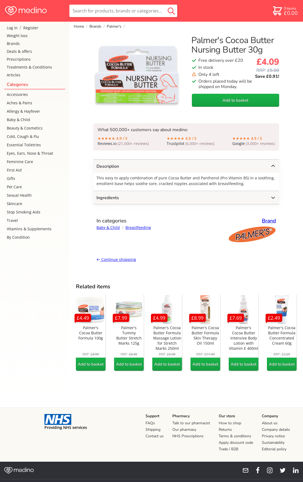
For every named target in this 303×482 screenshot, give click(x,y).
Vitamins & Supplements (29, 228)
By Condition (18, 237)
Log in (12, 27)
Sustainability (273, 442)
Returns (225, 429)
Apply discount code (236, 442)
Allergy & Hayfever (23, 111)
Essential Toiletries (24, 144)
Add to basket (235, 100)
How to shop (230, 423)
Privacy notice (273, 436)
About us (270, 423)
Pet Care (14, 186)
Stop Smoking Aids (23, 212)
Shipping (153, 429)
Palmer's (114, 26)
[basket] (285, 11)
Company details (276, 429)
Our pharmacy (184, 429)
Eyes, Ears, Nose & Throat (30, 153)
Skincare (14, 203)
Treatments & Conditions (29, 67)
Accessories (17, 94)
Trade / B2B (228, 449)
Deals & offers (19, 51)
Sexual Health (19, 195)
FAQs (150, 423)
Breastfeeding (138, 227)
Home (79, 26)
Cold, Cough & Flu (23, 136)
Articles (13, 74)
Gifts (11, 178)
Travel (12, 220)
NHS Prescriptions (188, 436)
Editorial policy (274, 449)
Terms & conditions (235, 436)
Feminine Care (20, 161)
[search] (123, 10)
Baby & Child (18, 119)
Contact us (155, 436)
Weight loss (17, 35)
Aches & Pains (19, 102)
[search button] (171, 10)
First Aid (14, 170)
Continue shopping (116, 259)
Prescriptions (19, 59)
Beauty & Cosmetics (25, 128)
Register (30, 27)
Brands (13, 43)
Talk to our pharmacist (191, 423)
